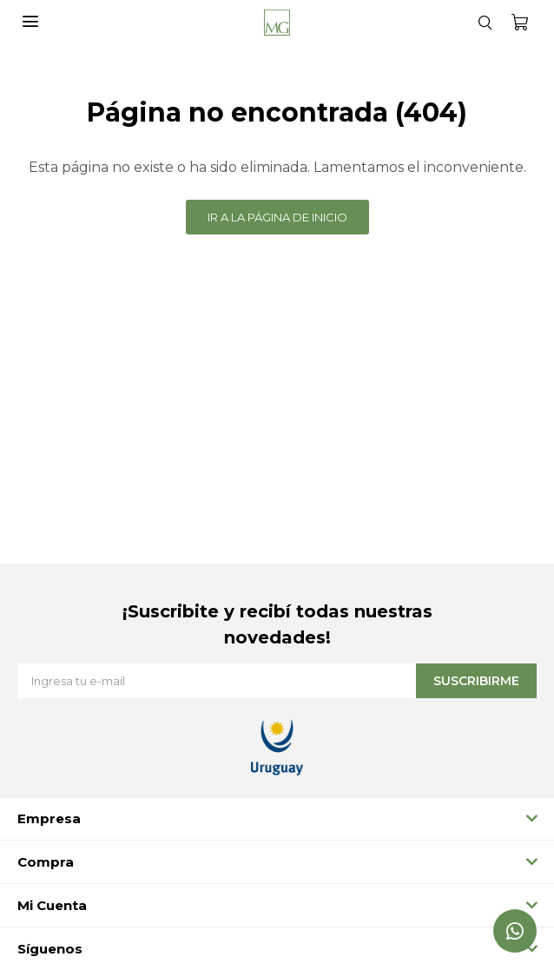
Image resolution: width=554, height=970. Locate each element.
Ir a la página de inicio (277, 217)
